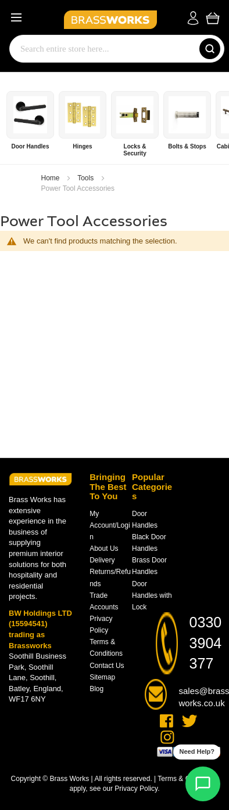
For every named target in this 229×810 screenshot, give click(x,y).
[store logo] (104, 18)
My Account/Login (110, 525)
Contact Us (107, 666)
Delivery (102, 560)
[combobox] (102, 48)
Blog (96, 689)
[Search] (209, 48)
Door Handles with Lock (152, 595)
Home (51, 178)
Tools (86, 178)
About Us (104, 548)
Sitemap (102, 677)
